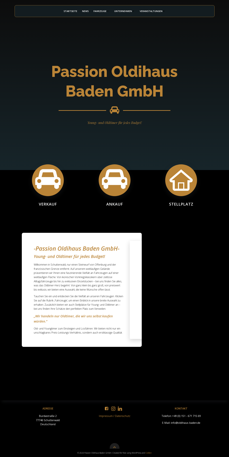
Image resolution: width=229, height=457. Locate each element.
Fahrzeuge (101, 11)
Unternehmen (124, 11)
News (85, 11)
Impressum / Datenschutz (114, 416)
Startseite (70, 11)
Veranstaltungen (152, 11)
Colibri (148, 452)
